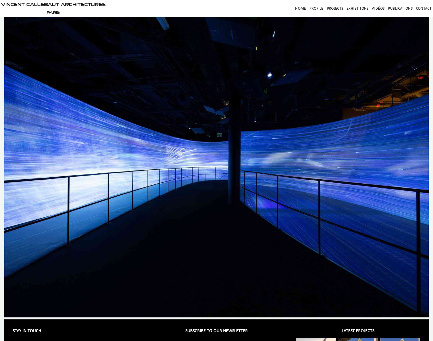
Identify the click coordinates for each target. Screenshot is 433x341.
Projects (335, 9)
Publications (400, 9)
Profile (316, 9)
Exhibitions (357, 9)
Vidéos (378, 9)
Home (300, 9)
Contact (424, 9)
